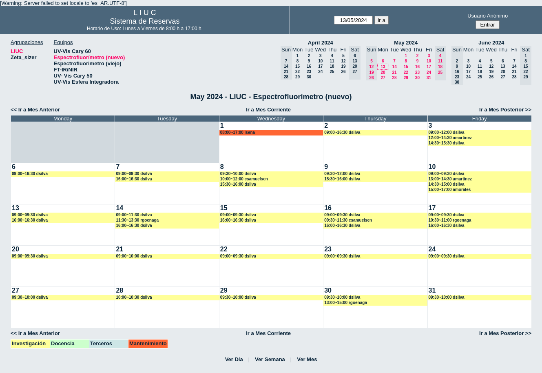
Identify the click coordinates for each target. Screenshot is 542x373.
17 (320, 66)
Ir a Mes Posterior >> (505, 110)
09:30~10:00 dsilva (238, 173)
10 (320, 61)
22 (297, 71)
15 (297, 66)
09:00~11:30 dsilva (134, 215)
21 (394, 72)
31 (429, 77)
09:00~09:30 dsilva (134, 173)
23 (309, 71)
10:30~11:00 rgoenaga (450, 220)
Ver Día (234, 359)
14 (394, 66)
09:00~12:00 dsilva (447, 132)
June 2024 (491, 43)
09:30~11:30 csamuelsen (348, 220)
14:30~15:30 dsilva (447, 143)
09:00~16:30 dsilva (342, 132)
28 (394, 77)
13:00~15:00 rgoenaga (345, 302)
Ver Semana (270, 359)
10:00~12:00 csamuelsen (244, 179)
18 (332, 66)
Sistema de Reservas (144, 21)
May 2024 (406, 43)
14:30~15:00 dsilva (447, 184)
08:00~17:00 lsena (237, 132)
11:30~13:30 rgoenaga (137, 220)
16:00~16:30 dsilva (134, 179)
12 (343, 61)
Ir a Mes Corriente (268, 110)
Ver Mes (307, 359)
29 (297, 77)
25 (332, 71)
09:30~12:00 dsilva (342, 173)
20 (383, 72)
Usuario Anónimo (487, 16)
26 (343, 71)
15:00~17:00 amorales (450, 189)
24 (320, 71)
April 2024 (320, 43)
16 (309, 66)
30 (309, 77)
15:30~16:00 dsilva (238, 184)
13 (383, 66)
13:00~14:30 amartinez (450, 179)
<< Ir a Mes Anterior (35, 110)
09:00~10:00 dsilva (134, 256)
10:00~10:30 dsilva (134, 297)
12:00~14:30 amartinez (450, 137)
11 (332, 61)
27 (383, 77)
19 (343, 66)
